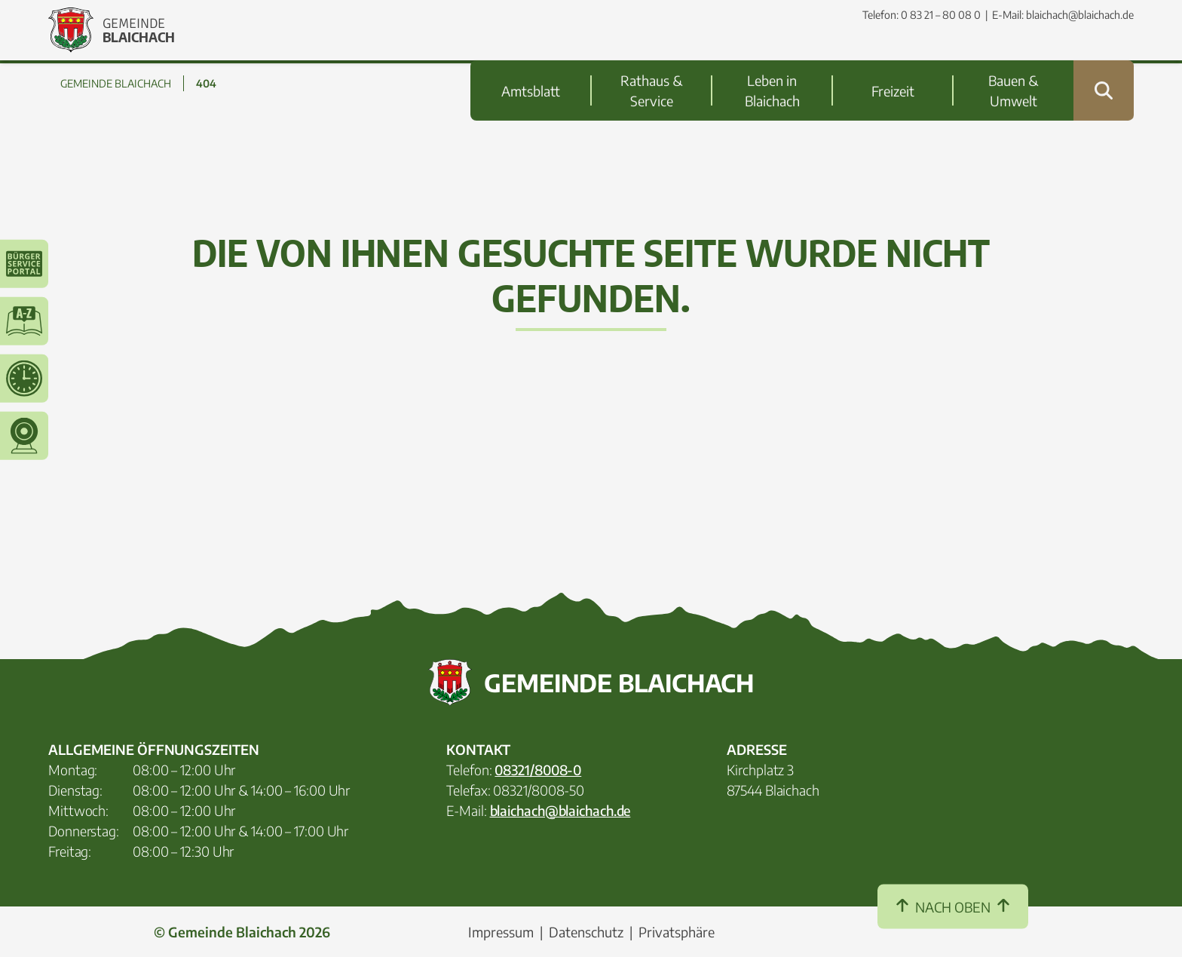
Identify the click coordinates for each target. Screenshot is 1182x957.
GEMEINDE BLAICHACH (115, 83)
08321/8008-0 (538, 769)
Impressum (501, 931)
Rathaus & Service (651, 60)
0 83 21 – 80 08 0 (941, 14)
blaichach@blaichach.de (1080, 14)
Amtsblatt (530, 60)
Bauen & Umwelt (1013, 60)
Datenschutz (586, 931)
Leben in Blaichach (772, 60)
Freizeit (892, 60)
